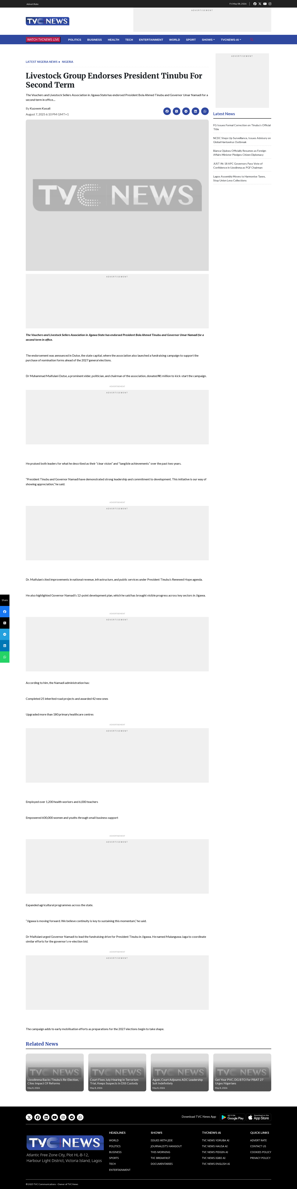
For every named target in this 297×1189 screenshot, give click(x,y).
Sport (191, 39)
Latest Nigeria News (41, 61)
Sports (114, 1158)
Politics (74, 39)
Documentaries (162, 1164)
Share (5, 600)
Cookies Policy (260, 1152)
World (174, 39)
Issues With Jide (162, 1140)
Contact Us (258, 1146)
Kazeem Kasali (40, 108)
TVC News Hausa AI (214, 1146)
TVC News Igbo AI (213, 1158)
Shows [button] (207, 39)
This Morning (160, 1152)
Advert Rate (32, 4)
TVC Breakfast (160, 1158)
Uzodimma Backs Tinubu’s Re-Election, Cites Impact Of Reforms (53, 1081)
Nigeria (67, 61)
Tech (129, 39)
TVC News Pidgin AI (215, 1152)
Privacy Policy (260, 1158)
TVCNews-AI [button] (230, 39)
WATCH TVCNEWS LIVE (43, 39)
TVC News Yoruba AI (215, 1140)
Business (94, 39)
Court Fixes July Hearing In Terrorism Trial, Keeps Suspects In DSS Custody (114, 1081)
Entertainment (151, 39)
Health (113, 39)
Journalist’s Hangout (166, 1146)
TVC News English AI (216, 1164)
